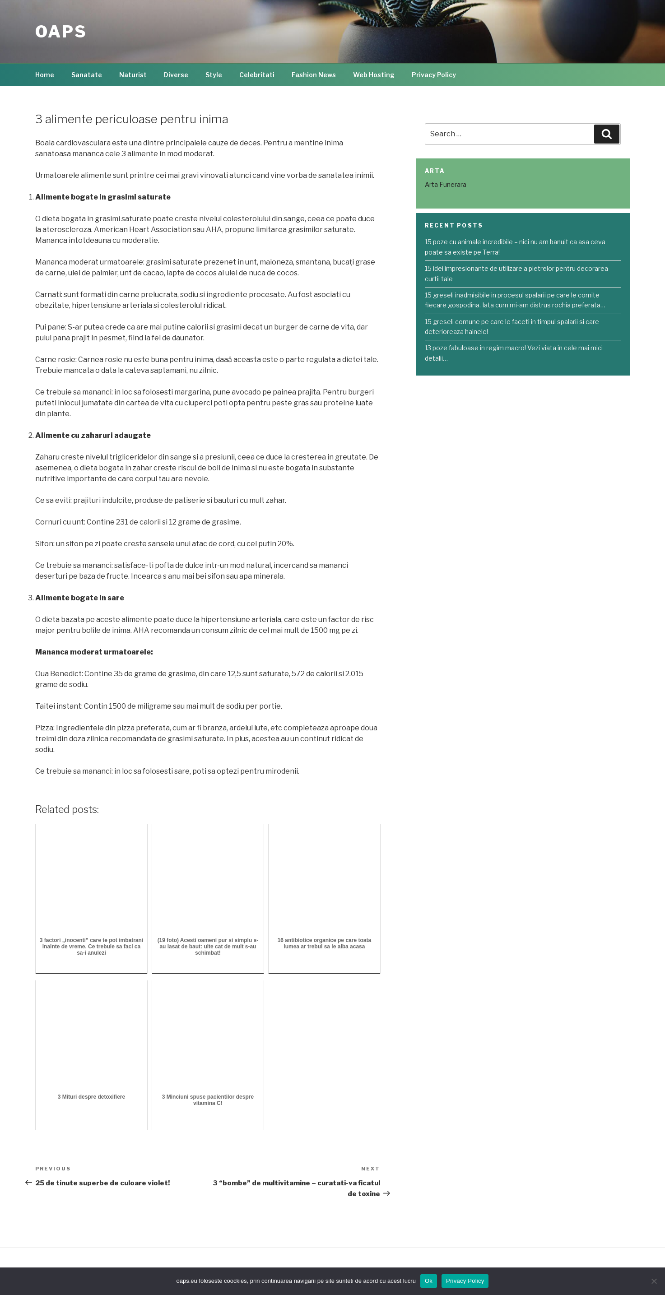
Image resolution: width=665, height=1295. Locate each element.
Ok (428, 1280)
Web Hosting (374, 75)
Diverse (176, 75)
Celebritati (256, 75)
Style (213, 75)
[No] (653, 1281)
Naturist (133, 75)
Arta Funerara (445, 184)
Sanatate (86, 75)
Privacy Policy (434, 75)
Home (44, 75)
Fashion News (314, 75)
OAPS (61, 32)
